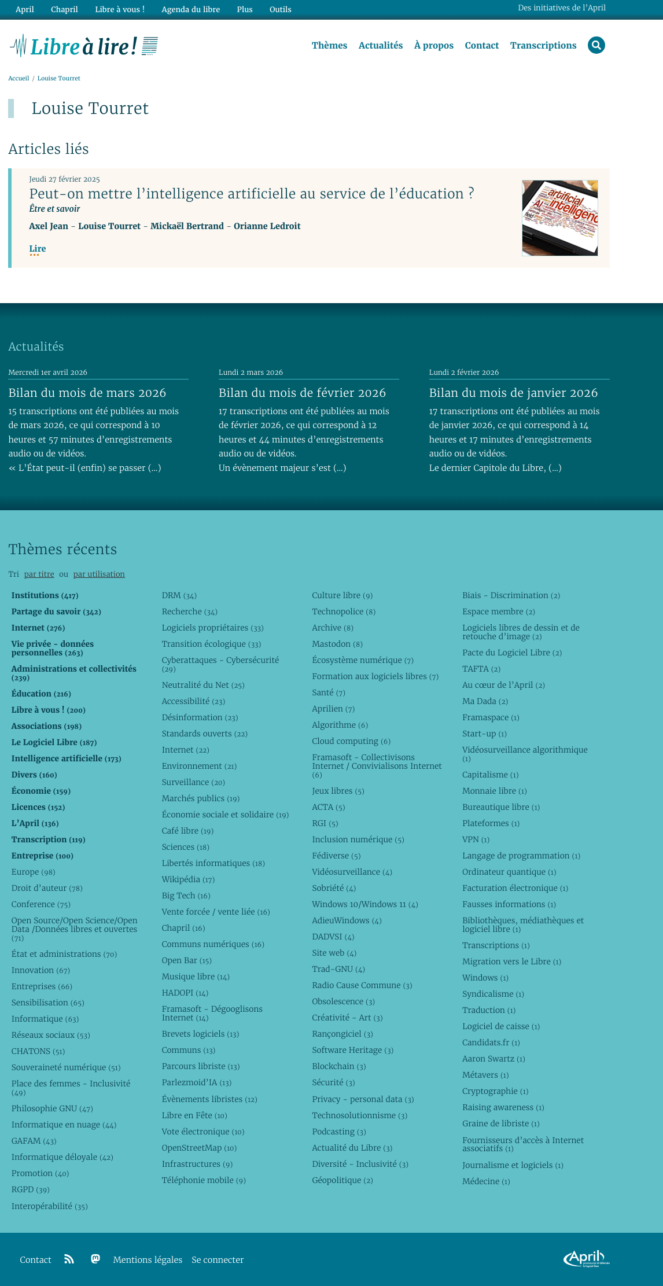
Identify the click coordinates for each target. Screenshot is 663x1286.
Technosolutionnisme (359, 1115)
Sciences (185, 847)
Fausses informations (509, 904)
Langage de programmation (521, 855)
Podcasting (339, 1131)
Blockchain (339, 1067)
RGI (325, 823)
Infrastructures (197, 1164)
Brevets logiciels (201, 1034)
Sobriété (334, 888)
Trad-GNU (338, 969)
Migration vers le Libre (511, 961)
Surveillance (194, 782)
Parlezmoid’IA (197, 1083)
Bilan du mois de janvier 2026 (513, 392)
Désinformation (200, 717)
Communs (189, 1050)
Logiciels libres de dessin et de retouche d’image (521, 632)
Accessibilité (194, 701)
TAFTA (481, 669)
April (25, 9)
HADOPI (185, 993)
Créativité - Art (347, 1018)
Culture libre (342, 595)
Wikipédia (188, 879)
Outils (280, 9)
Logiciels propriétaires (213, 627)
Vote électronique (203, 1131)
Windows (485, 977)
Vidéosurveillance (352, 872)
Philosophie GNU (52, 1109)
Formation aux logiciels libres (375, 676)
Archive (332, 627)
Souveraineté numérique (66, 1067)
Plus (244, 9)
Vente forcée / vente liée (216, 912)
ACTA (328, 807)
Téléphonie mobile (204, 1180)
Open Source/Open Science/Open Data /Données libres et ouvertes (75, 929)
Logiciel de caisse (501, 1026)
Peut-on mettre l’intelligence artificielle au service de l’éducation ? (251, 193)
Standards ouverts (205, 733)
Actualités (381, 45)
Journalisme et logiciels (512, 1165)
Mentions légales (148, 1260)
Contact (482, 45)
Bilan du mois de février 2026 (302, 392)
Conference (41, 904)
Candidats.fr (491, 1043)
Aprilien (333, 708)
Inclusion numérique (358, 839)
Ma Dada (485, 701)
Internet (185, 750)
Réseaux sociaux (51, 1035)
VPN (475, 839)
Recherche (190, 611)
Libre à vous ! (120, 9)
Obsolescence (343, 1001)
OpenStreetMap (199, 1148)
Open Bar (187, 960)
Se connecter (217, 1260)
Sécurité (333, 1083)
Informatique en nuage (64, 1125)
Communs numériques (213, 944)
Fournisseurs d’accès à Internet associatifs (523, 1144)
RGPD (31, 1190)
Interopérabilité (50, 1206)
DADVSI (333, 936)
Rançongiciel (342, 1034)
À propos (434, 45)
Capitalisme (490, 774)
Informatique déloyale (62, 1157)
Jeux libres (338, 791)
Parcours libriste (201, 1067)
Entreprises (42, 986)
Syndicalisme (493, 994)
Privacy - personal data (363, 1099)
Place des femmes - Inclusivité (71, 1088)
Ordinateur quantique (509, 872)
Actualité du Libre (352, 1148)
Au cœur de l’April (503, 685)
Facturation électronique (515, 888)
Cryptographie (495, 1091)
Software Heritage (352, 1050)
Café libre (188, 831)
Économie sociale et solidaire (225, 814)
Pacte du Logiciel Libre (512, 652)
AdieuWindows (346, 920)
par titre (39, 574)
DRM (179, 595)
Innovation (41, 970)
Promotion (40, 1174)
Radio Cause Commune (362, 985)
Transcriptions (543, 45)
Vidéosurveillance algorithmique (525, 754)
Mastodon (337, 644)
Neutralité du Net (203, 685)
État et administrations (64, 954)
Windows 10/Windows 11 (365, 904)
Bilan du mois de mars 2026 (87, 392)
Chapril (183, 928)
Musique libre (196, 977)
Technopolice (343, 611)
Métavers (485, 1075)
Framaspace (491, 717)
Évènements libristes (209, 1099)
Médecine (486, 1181)
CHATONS (38, 1051)
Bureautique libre (501, 807)
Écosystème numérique (363, 660)
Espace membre (498, 611)
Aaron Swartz (493, 1059)
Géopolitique (342, 1180)
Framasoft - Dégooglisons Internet (212, 1013)
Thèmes (330, 45)
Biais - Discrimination (511, 595)
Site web (334, 953)
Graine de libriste (501, 1124)
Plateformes (491, 823)
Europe (34, 872)
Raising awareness (503, 1108)
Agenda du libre (190, 9)
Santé (328, 692)
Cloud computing (351, 741)
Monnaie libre (494, 791)
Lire (37, 249)
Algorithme (340, 725)
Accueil (18, 79)
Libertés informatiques (214, 863)
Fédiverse (336, 855)
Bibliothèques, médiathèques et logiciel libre (523, 924)
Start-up (484, 733)
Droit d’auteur (47, 888)
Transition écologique (211, 644)
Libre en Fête (194, 1115)
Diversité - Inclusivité (360, 1164)
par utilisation (99, 574)
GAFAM (34, 1141)
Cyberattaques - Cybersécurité (220, 664)
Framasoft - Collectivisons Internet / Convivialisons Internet (376, 766)
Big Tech (186, 895)
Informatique (45, 1019)
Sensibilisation (48, 1002)
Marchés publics (201, 798)
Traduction (488, 1010)
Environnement (199, 766)
